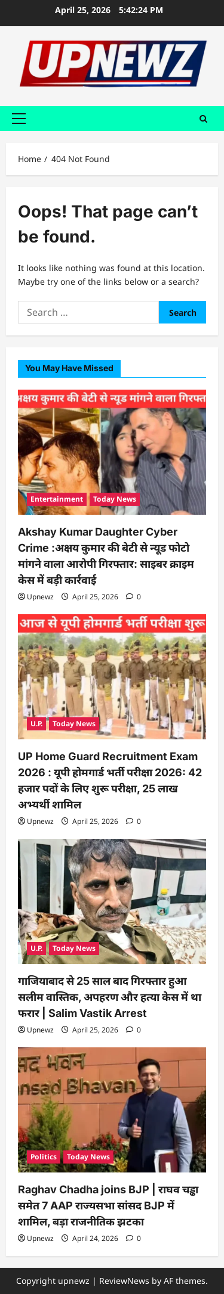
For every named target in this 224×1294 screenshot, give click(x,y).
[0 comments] (133, 597)
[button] (19, 118)
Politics (43, 1157)
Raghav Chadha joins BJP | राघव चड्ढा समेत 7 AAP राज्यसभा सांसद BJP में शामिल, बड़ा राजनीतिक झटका (108, 1205)
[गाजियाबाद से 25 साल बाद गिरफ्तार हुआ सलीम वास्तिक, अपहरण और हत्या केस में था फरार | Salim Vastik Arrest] (112, 901)
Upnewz (40, 597)
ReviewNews (124, 1280)
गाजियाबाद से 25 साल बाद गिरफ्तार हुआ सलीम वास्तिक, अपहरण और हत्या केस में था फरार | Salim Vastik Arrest (109, 997)
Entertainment (56, 499)
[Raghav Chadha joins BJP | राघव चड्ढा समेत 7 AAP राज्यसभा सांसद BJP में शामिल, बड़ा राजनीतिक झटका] (112, 1109)
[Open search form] (203, 118)
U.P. (36, 723)
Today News (114, 499)
